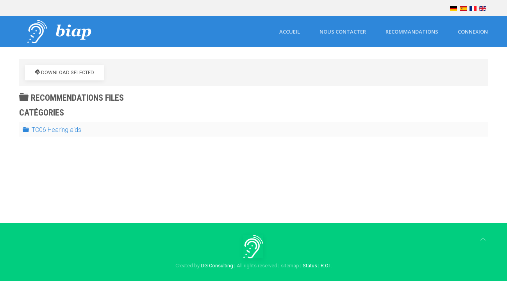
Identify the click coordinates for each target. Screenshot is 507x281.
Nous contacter (343, 31)
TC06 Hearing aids (56, 129)
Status (310, 266)
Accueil (289, 31)
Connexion (473, 31)
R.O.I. (326, 266)
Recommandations (412, 31)
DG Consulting (217, 266)
